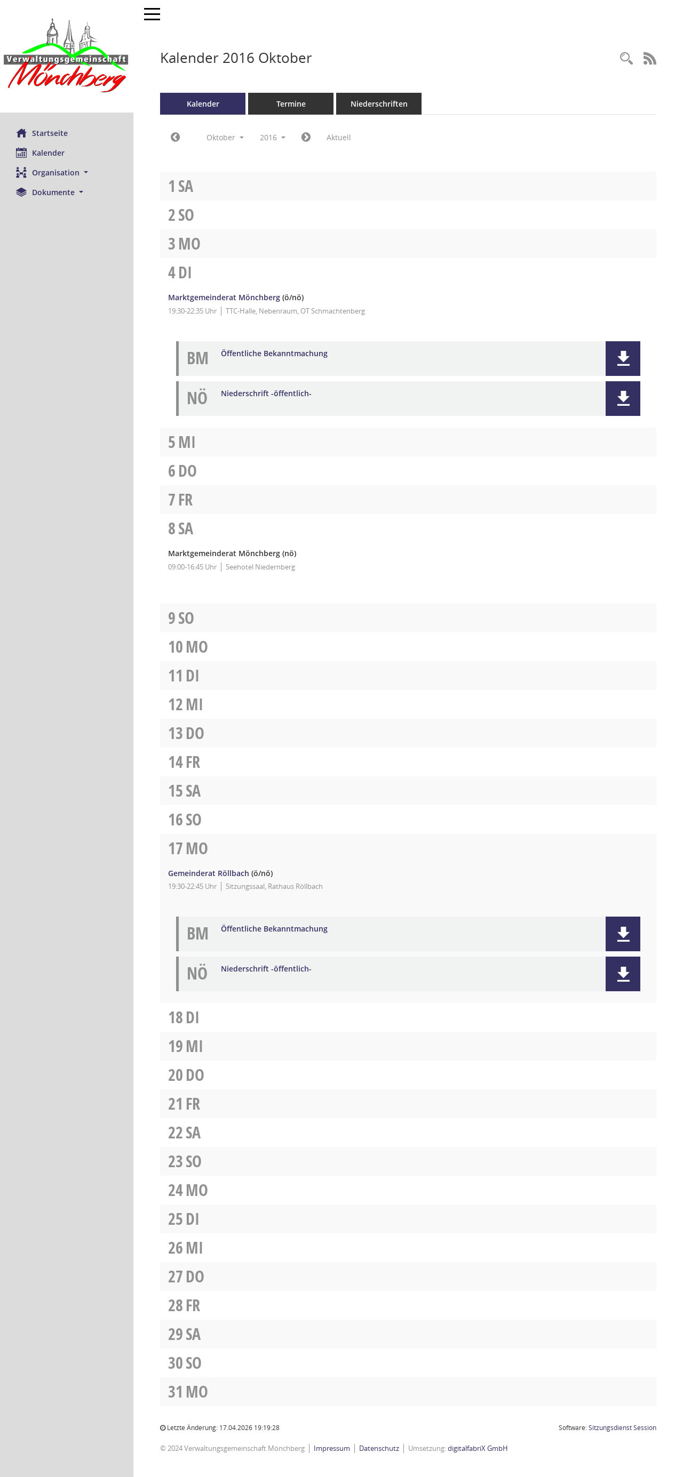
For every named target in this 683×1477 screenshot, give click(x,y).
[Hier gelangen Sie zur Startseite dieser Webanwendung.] (66, 56)
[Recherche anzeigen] (626, 59)
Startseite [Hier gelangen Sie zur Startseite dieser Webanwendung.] (42, 132)
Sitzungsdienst (622, 1427)
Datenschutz (379, 1448)
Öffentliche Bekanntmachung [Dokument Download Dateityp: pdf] (274, 353)
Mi (187, 442)
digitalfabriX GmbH (478, 1448)
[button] (66, 172)
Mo (189, 243)
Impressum (332, 1448)
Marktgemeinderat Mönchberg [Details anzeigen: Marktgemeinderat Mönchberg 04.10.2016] (224, 297)
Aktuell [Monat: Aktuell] (339, 137)
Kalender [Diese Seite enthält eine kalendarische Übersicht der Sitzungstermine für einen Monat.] (40, 152)
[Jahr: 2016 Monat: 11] (306, 137)
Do (187, 470)
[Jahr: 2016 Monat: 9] (175, 137)
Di (185, 272)
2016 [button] (272, 137)
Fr (185, 499)
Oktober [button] (225, 137)
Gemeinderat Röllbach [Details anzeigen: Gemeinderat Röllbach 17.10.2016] (208, 873)
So (186, 215)
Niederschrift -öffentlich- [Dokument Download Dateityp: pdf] (266, 393)
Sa (185, 186)
